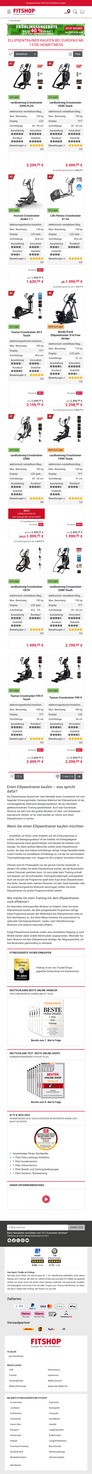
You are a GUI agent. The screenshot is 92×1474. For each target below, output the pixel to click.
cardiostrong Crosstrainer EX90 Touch (65, 104)
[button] (78, 776)
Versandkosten (16, 1380)
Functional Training (19, 1446)
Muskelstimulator (18, 1457)
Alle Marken (15, 1465)
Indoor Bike (15, 1424)
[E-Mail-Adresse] (37, 1227)
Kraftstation (16, 1413)
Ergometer (54, 1402)
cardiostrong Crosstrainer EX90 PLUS (26, 104)
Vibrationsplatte (56, 1457)
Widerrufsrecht (55, 1380)
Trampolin (53, 1413)
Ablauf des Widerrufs (58, 1386)
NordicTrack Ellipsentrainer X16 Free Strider (65, 335)
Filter (77, 54)
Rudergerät (54, 1408)
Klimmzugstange (57, 1452)
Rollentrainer (55, 1435)
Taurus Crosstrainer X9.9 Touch (26, 334)
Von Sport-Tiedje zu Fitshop (21, 1272)
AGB (11, 1370)
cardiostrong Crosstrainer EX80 (26, 457)
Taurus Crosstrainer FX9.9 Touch (26, 697)
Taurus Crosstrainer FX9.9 (65, 697)
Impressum (53, 1375)
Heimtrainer (15, 1435)
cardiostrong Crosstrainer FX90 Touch (65, 457)
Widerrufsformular (17, 1386)
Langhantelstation (57, 1441)
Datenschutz (54, 1370)
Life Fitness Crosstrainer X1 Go (65, 217)
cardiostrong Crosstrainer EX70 (26, 588)
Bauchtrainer (55, 1446)
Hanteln (52, 1424)
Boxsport (14, 1430)
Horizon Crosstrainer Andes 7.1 (27, 217)
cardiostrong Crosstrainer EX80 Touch (65, 588)
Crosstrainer (15, 20)
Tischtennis (15, 1419)
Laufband (14, 1408)
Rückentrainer (16, 1452)
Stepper (13, 1441)
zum (16, 1356)
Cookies (13, 1375)
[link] (21, 969)
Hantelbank (54, 1419)
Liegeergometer (56, 1430)
